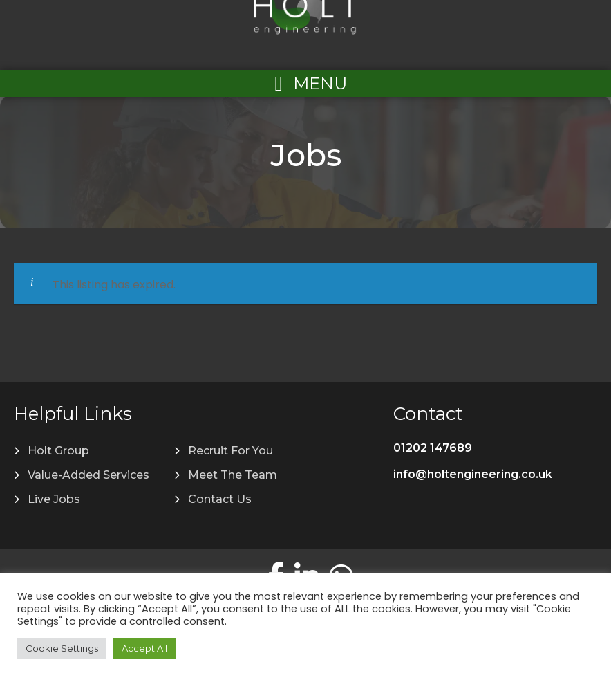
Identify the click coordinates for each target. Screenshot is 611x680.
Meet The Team (232, 474)
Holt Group (58, 450)
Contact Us (220, 499)
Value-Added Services (88, 474)
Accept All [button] (144, 648)
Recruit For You (230, 450)
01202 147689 (432, 447)
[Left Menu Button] (305, 83)
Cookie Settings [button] (62, 648)
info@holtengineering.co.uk (472, 474)
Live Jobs (54, 499)
